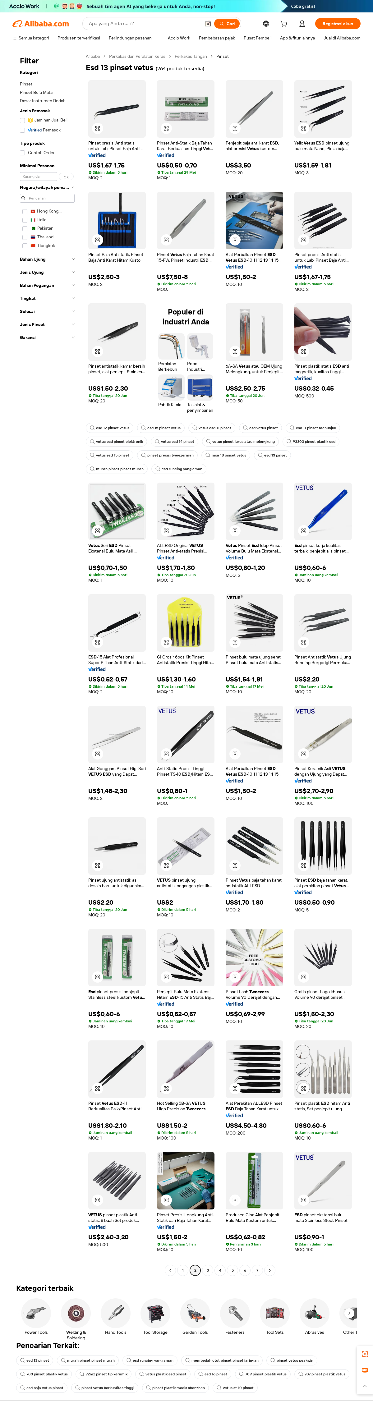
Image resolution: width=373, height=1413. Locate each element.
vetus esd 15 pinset (109, 455)
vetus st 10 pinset (235, 1387)
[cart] (285, 24)
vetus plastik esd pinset (162, 1374)
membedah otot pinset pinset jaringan (222, 1360)
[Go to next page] (269, 1270)
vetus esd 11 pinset (211, 427)
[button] (208, 23)
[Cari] (227, 24)
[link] (365, 1354)
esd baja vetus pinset (41, 1387)
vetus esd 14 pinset (174, 441)
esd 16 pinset (212, 1374)
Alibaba (93, 56)
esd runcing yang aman (178, 468)
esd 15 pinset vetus (161, 427)
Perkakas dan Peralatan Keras (137, 56)
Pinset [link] (222, 56)
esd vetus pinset (260, 427)
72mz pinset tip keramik (103, 1374)
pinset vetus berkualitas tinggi (104, 1387)
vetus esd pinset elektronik (116, 441)
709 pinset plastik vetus (263, 1374)
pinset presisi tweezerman (167, 455)
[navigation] (47, 664)
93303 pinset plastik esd (311, 441)
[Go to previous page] (170, 1270)
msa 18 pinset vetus (225, 455)
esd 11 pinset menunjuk (313, 427)
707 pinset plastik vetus (321, 1374)
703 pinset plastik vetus (44, 1374)
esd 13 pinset (272, 455)
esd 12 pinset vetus (109, 427)
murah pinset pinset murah (117, 468)
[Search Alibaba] (144, 23)
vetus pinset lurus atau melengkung (240, 441)
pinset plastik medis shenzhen (175, 1387)
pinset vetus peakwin (291, 1360)
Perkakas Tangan (191, 56)
